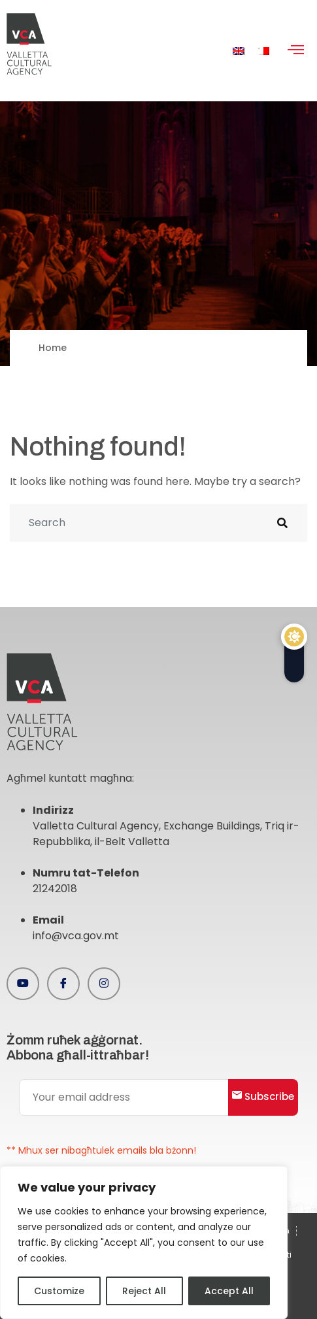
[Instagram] (104, 983)
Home (53, 347)
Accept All (229, 1290)
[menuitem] (238, 50)
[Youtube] (23, 983)
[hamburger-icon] (295, 51)
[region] (144, 1242)
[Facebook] (63, 983)
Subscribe (263, 1096)
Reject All (144, 1290)
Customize (59, 1290)
